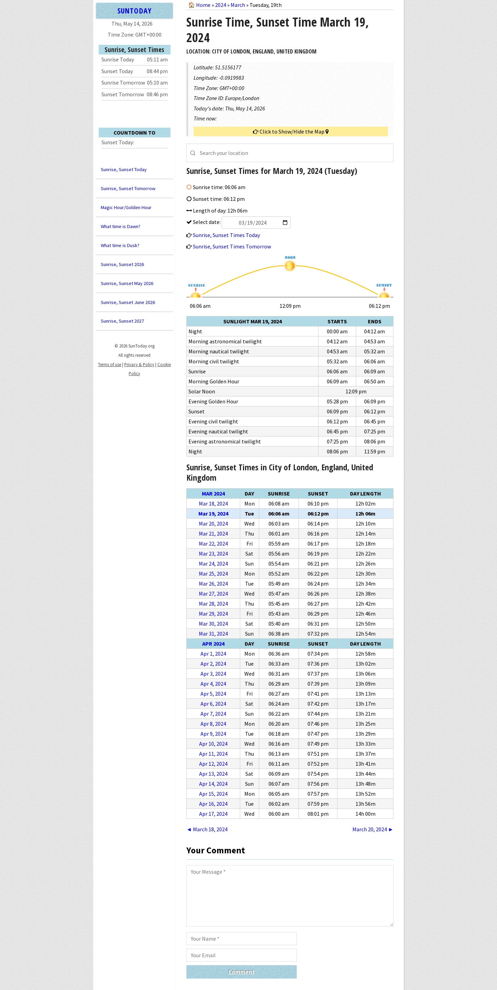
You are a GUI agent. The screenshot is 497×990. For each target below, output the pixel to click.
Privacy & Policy (139, 364)
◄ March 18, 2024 (206, 829)
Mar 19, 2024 (213, 513)
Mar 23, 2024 (213, 553)
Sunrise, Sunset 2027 (122, 321)
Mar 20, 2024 (213, 523)
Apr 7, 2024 (213, 713)
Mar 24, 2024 (213, 563)
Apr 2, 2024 (213, 663)
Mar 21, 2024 (213, 533)
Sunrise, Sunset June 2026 (128, 302)
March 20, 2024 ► (372, 829)
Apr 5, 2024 (213, 693)
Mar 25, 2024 (213, 573)
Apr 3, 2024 (213, 673)
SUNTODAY (134, 11)
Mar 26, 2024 (213, 583)
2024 (220, 4)
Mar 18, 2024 (213, 503)
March (238, 4)
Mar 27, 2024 (213, 593)
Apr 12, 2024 (213, 763)
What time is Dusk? (120, 245)
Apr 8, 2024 (213, 723)
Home (203, 4)
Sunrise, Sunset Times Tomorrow (232, 246)
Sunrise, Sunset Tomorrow (128, 188)
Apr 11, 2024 (213, 753)
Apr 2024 (213, 643)
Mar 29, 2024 (213, 613)
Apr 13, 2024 (213, 773)
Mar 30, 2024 (213, 623)
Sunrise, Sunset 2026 (122, 264)
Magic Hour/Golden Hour (126, 207)
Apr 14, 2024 (213, 783)
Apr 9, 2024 (213, 733)
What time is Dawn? (120, 226)
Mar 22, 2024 (213, 543)
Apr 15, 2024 (213, 793)
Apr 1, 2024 (213, 653)
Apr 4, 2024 (213, 683)
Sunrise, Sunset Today (124, 169)
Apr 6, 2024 (213, 703)
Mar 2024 (213, 493)
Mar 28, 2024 (213, 603)
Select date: (241, 221)
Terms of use (109, 364)
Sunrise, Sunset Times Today (226, 235)
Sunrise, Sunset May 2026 (127, 283)
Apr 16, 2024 (213, 803)
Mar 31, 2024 (213, 633)
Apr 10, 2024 (213, 743)
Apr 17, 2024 (213, 813)
